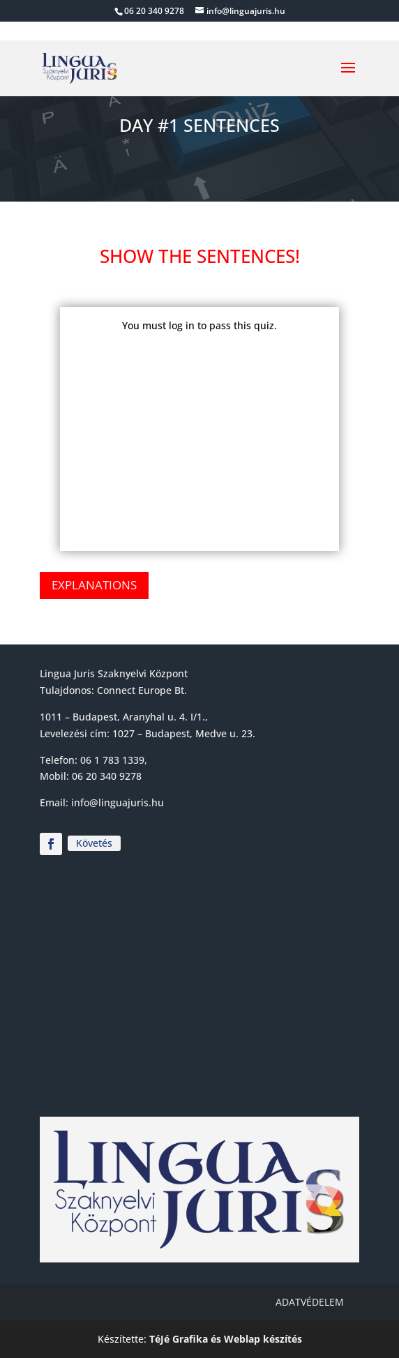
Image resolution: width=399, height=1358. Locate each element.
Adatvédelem (310, 1301)
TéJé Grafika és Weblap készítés (225, 1338)
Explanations (94, 585)
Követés (94, 843)
